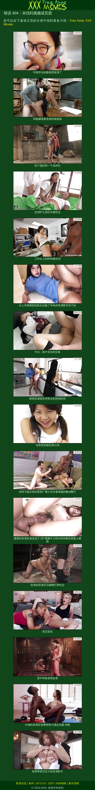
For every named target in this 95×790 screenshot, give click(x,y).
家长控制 (74, 783)
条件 (31, 783)
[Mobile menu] (3, 5)
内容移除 (61, 783)
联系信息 (21, 783)
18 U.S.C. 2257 (45, 783)
